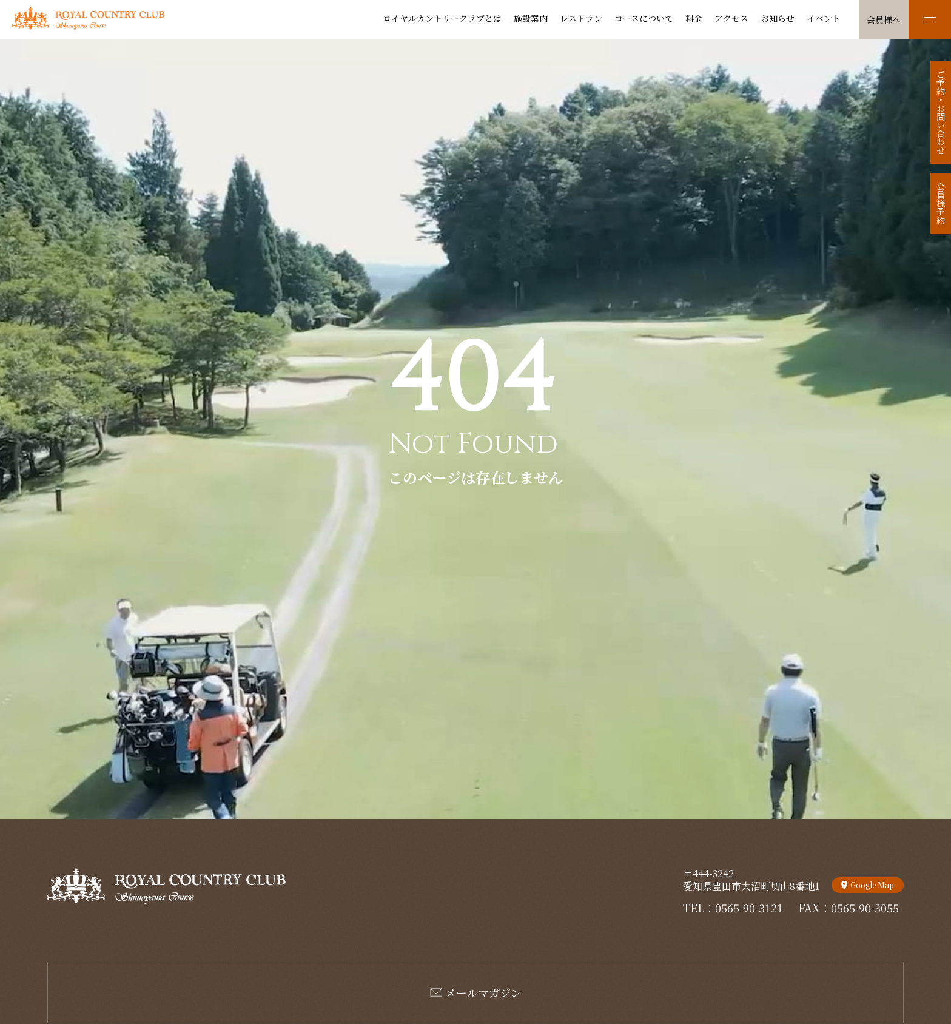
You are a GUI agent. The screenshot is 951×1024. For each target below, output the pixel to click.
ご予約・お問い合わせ (941, 112)
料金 (693, 18)
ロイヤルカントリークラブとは (442, 18)
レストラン (581, 18)
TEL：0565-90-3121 (733, 907)
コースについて (643, 18)
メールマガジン (483, 992)
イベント (824, 18)
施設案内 (531, 18)
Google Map (872, 885)
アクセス (731, 18)
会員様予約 (941, 203)
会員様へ (884, 19)
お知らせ (778, 18)
